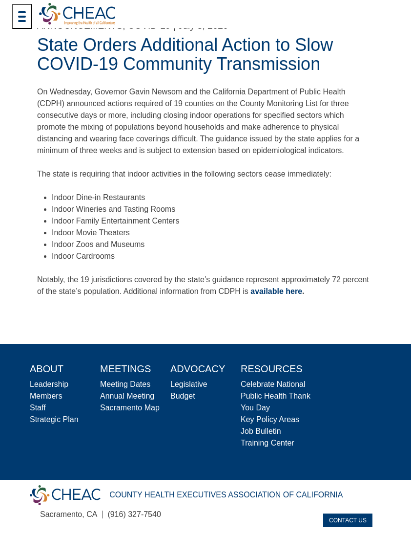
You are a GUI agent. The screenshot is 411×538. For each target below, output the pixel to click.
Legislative (188, 384)
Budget (182, 396)
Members (46, 396)
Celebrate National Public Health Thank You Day (275, 396)
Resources (272, 368)
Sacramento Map (130, 408)
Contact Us (348, 520)
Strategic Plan (54, 419)
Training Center (267, 443)
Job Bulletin (261, 431)
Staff (38, 408)
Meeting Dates (125, 384)
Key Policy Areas (270, 419)
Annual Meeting (127, 396)
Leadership (49, 384)
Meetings (125, 368)
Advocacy (197, 368)
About (46, 368)
